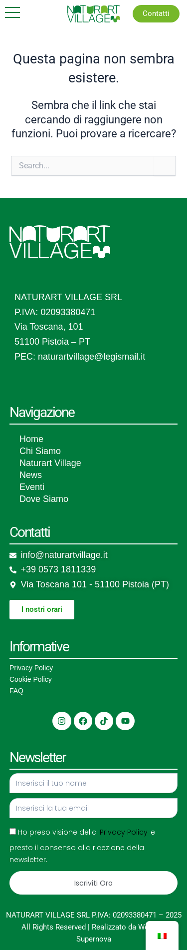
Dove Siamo (43, 499)
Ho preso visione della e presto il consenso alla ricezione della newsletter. (82, 846)
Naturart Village (50, 463)
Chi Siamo (40, 451)
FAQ (16, 691)
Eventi (31, 487)
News (30, 475)
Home (31, 439)
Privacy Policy (31, 668)
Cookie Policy (30, 679)
